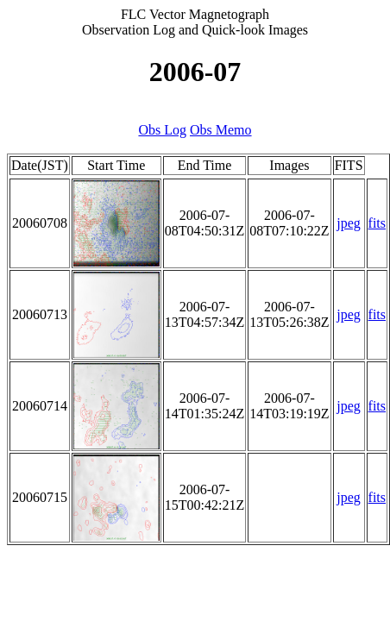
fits (377, 223)
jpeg (349, 223)
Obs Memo (221, 129)
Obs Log (162, 129)
